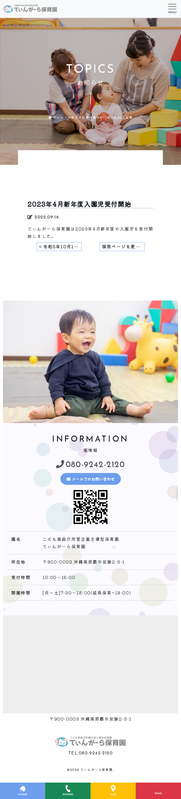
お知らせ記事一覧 (82, 117)
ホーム (56, 117)
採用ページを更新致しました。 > (123, 246)
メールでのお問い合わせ (91, 478)
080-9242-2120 (92, 464)
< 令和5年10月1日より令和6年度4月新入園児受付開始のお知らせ (60, 246)
